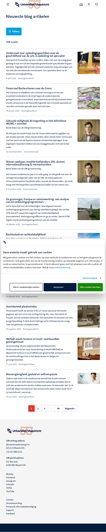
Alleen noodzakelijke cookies (26, 287)
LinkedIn (10, 484)
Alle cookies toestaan (90, 287)
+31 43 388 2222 (14, 451)
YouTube (10, 491)
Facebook (10, 477)
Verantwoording (14, 503)
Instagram (11, 480)
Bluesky (9, 474)
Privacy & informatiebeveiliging (21, 506)
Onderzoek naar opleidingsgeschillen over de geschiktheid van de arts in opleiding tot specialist (35, 54)
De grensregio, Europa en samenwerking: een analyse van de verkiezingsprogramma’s (37, 200)
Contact (10, 499)
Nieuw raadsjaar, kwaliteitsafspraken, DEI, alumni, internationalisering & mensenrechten (35, 163)
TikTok (9, 487)
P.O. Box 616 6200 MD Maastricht (16, 463)
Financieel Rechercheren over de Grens (29, 88)
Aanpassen (60, 287)
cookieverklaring (62, 267)
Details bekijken (90, 278)
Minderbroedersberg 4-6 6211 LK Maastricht (18, 446)
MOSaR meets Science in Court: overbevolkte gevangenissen (32, 340)
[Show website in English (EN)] (81, 4)
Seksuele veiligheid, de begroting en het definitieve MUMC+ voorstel (36, 122)
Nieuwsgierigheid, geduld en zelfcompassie (31, 374)
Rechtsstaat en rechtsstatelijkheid (26, 234)
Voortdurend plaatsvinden (21, 306)
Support (10, 510)
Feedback (10, 513)
